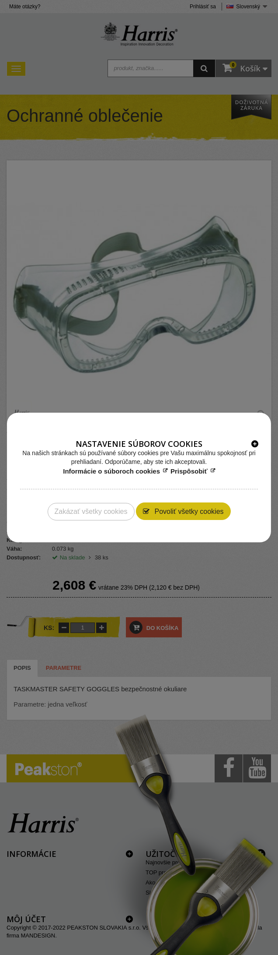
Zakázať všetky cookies (90, 511)
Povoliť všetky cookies (188, 511)
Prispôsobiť (189, 471)
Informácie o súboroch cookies (111, 471)
